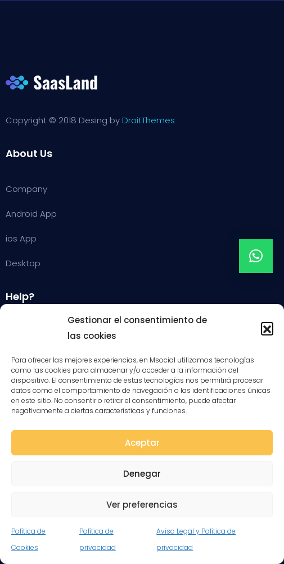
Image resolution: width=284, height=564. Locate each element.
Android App (31, 214)
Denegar (142, 474)
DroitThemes (148, 120)
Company (26, 189)
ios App (21, 238)
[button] (267, 328)
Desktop (23, 263)
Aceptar (142, 443)
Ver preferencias (142, 505)
